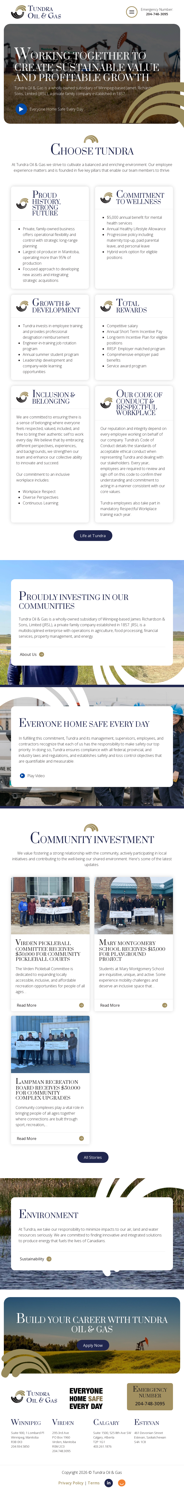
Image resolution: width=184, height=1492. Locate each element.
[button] (132, 12)
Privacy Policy (71, 1483)
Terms (94, 1483)
